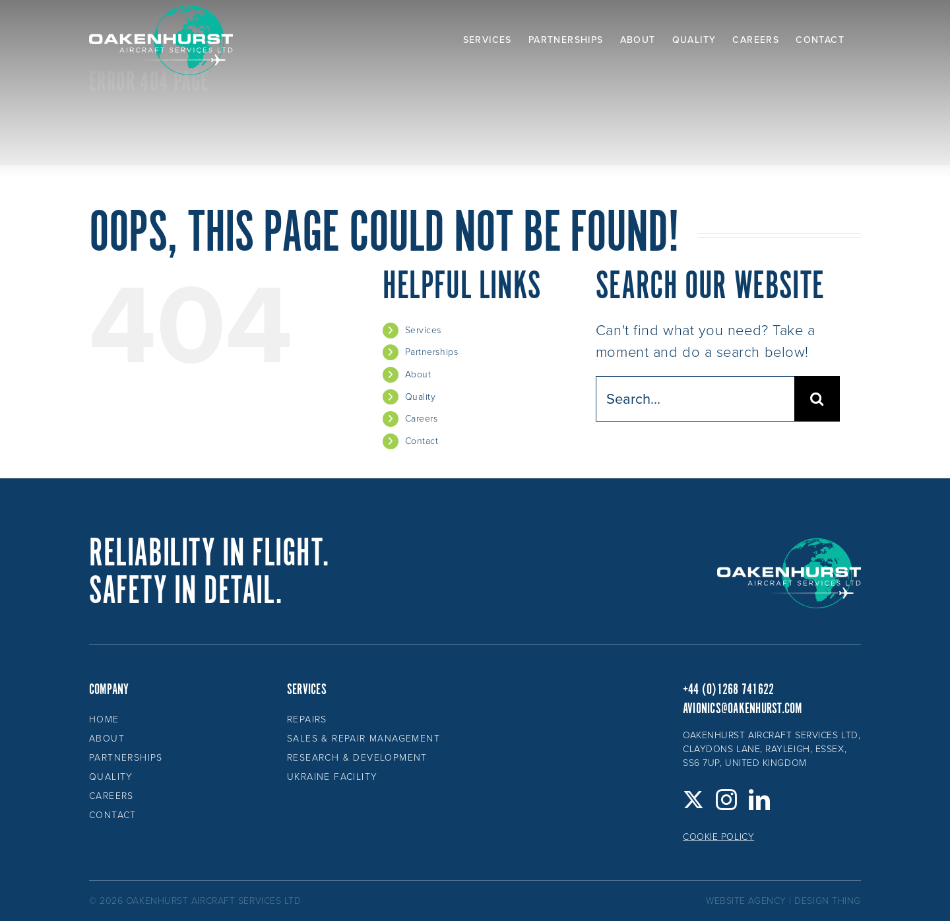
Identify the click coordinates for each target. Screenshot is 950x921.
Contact (422, 441)
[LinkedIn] (760, 799)
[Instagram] (727, 799)
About (418, 374)
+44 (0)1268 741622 (728, 689)
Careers (421, 419)
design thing (827, 901)
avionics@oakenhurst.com (742, 708)
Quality (420, 397)
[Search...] (695, 399)
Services (423, 330)
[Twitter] (694, 799)
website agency (746, 901)
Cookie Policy (718, 837)
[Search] (817, 399)
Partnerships (432, 352)
